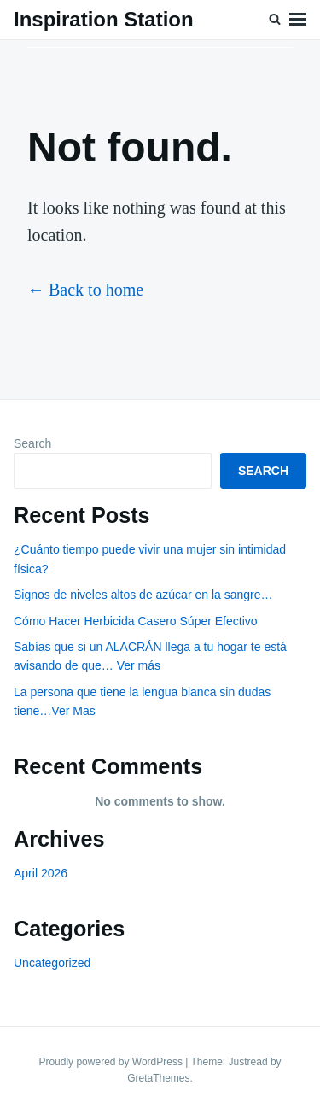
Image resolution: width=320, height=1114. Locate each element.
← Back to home (85, 289)
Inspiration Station (104, 19)
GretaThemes (158, 1078)
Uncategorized (52, 963)
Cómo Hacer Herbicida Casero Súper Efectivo (136, 621)
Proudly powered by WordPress (111, 1062)
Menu (297, 19)
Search (32, 443)
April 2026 (40, 873)
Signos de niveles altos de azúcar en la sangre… (143, 594)
